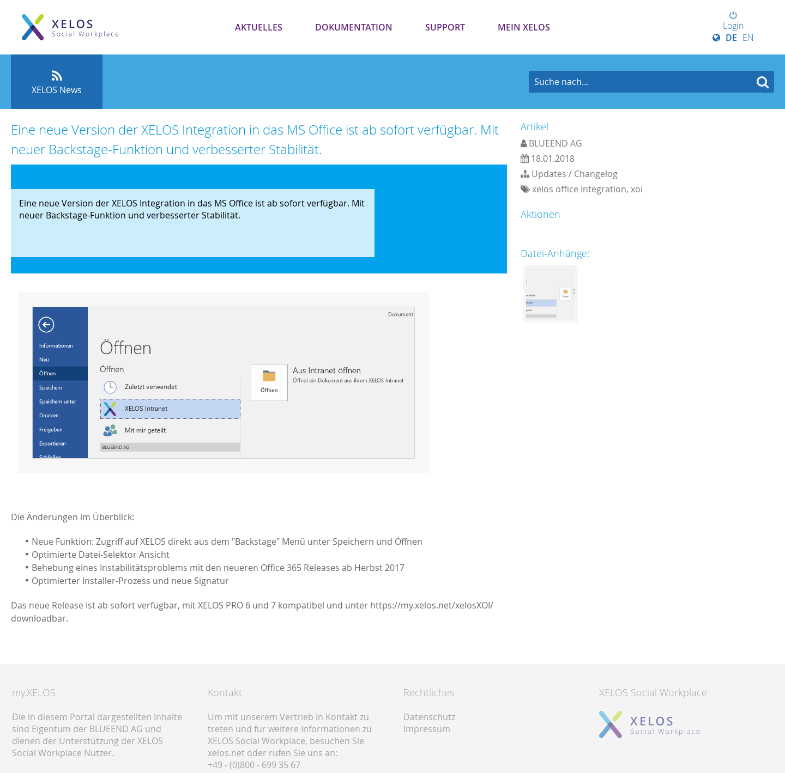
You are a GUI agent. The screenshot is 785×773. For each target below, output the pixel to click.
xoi (637, 189)
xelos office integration (579, 189)
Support (445, 27)
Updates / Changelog (575, 174)
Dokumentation (353, 27)
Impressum (426, 729)
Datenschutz (429, 717)
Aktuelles (258, 27)
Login (733, 21)
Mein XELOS (524, 27)
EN (748, 38)
